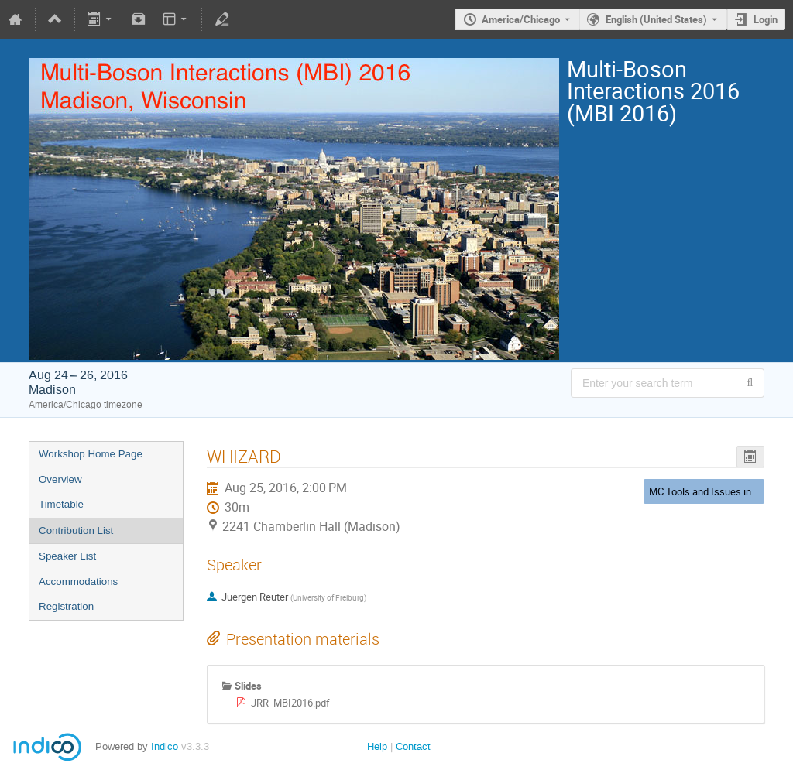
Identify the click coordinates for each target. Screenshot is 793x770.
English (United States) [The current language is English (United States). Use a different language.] (656, 19)
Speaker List (67, 556)
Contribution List (76, 530)
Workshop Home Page (90, 454)
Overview (60, 479)
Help (377, 746)
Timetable (61, 504)
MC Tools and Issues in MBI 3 (714, 491)
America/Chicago (521, 19)
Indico (164, 746)
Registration (66, 606)
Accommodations (78, 581)
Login (766, 19)
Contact (413, 746)
